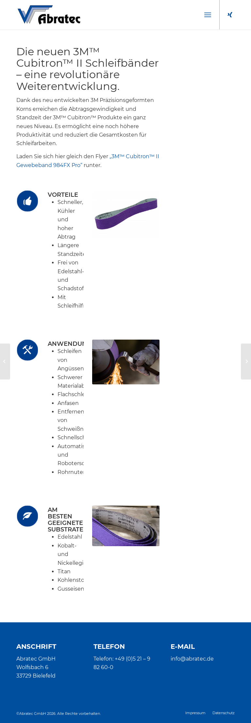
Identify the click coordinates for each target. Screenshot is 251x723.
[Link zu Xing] (230, 15)
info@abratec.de (192, 659)
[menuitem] (207, 15)
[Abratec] (48, 14)
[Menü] (207, 15)
